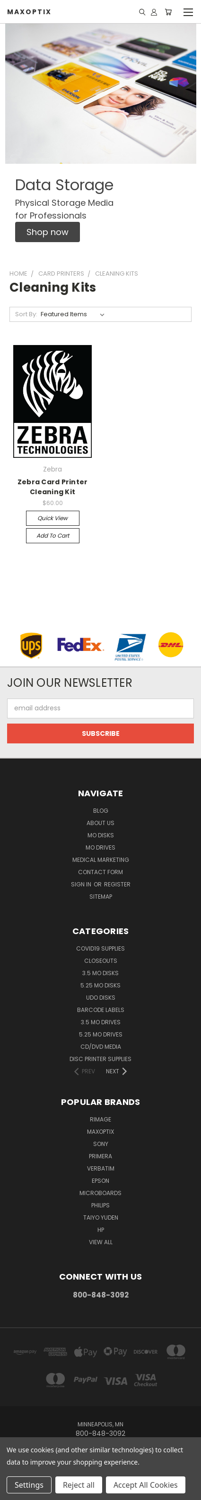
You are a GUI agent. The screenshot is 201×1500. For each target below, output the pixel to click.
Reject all (79, 1485)
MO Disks (100, 835)
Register (117, 884)
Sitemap (100, 897)
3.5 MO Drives (101, 1022)
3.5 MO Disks (100, 973)
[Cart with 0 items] (168, 11)
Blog (100, 811)
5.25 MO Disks (100, 985)
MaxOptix (100, 1132)
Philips (100, 1205)
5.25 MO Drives (100, 1034)
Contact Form (100, 872)
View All (101, 1242)
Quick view (52, 518)
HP (100, 1230)
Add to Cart (52, 535)
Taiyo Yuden (100, 1217)
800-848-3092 (101, 1295)
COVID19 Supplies (100, 948)
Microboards (100, 1193)
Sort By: (26, 314)
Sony (100, 1144)
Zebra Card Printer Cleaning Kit (52, 487)
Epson (100, 1181)
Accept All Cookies (146, 1485)
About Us (100, 823)
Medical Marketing (100, 860)
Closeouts (100, 961)
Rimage (100, 1119)
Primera (100, 1156)
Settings (29, 1485)
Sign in (82, 884)
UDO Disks (100, 998)
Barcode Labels (100, 1010)
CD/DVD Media (100, 1047)
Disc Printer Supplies (100, 1059)
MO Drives (100, 847)
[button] (47, 232)
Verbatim (100, 1168)
